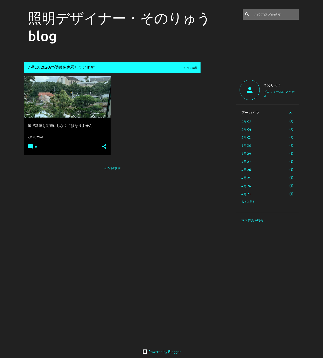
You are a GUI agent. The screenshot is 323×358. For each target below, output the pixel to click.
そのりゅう (272, 85)
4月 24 (246, 186)
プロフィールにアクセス (279, 94)
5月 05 (246, 121)
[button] (104, 147)
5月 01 (246, 137)
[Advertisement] (218, 143)
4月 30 (246, 146)
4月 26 (246, 170)
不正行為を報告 (252, 220)
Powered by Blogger (161, 352)
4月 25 (246, 178)
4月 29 (246, 154)
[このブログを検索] (275, 14)
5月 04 (246, 129)
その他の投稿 (112, 168)
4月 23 (246, 194)
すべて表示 (190, 67)
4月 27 (246, 162)
